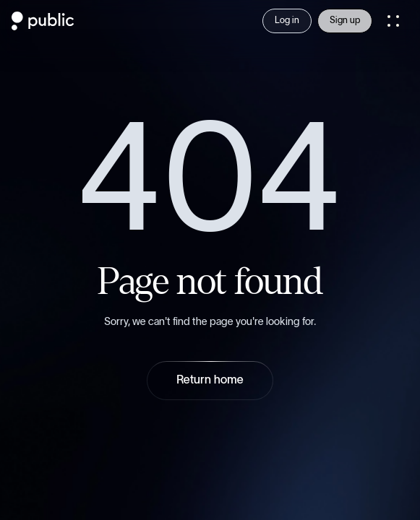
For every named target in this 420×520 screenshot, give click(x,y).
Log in (287, 21)
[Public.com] (43, 26)
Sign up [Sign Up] (345, 21)
